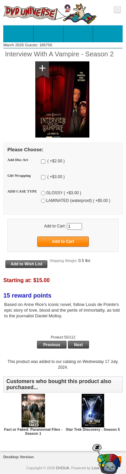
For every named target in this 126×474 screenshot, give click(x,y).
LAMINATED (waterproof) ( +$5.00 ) (78, 200)
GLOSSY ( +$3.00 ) (63, 193)
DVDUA (62, 468)
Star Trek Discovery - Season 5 (93, 429)
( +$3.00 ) (55, 177)
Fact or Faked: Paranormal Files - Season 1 (33, 431)
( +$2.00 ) (55, 161)
